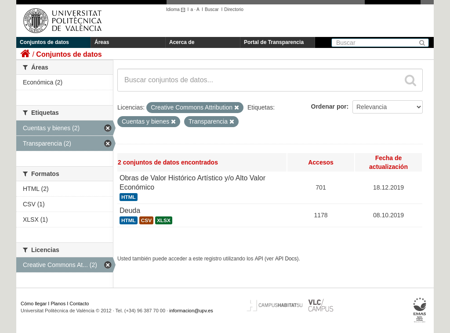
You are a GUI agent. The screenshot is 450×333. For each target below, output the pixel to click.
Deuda (130, 210)
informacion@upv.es (191, 310)
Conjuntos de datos (44, 42)
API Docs (286, 259)
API (259, 259)
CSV (146, 220)
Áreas (101, 42)
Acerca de (181, 42)
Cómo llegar (34, 303)
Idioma (177, 9)
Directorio (233, 9)
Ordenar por (329, 106)
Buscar (212, 9)
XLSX (164, 220)
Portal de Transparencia (274, 42)
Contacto (79, 303)
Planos (58, 303)
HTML (128, 197)
